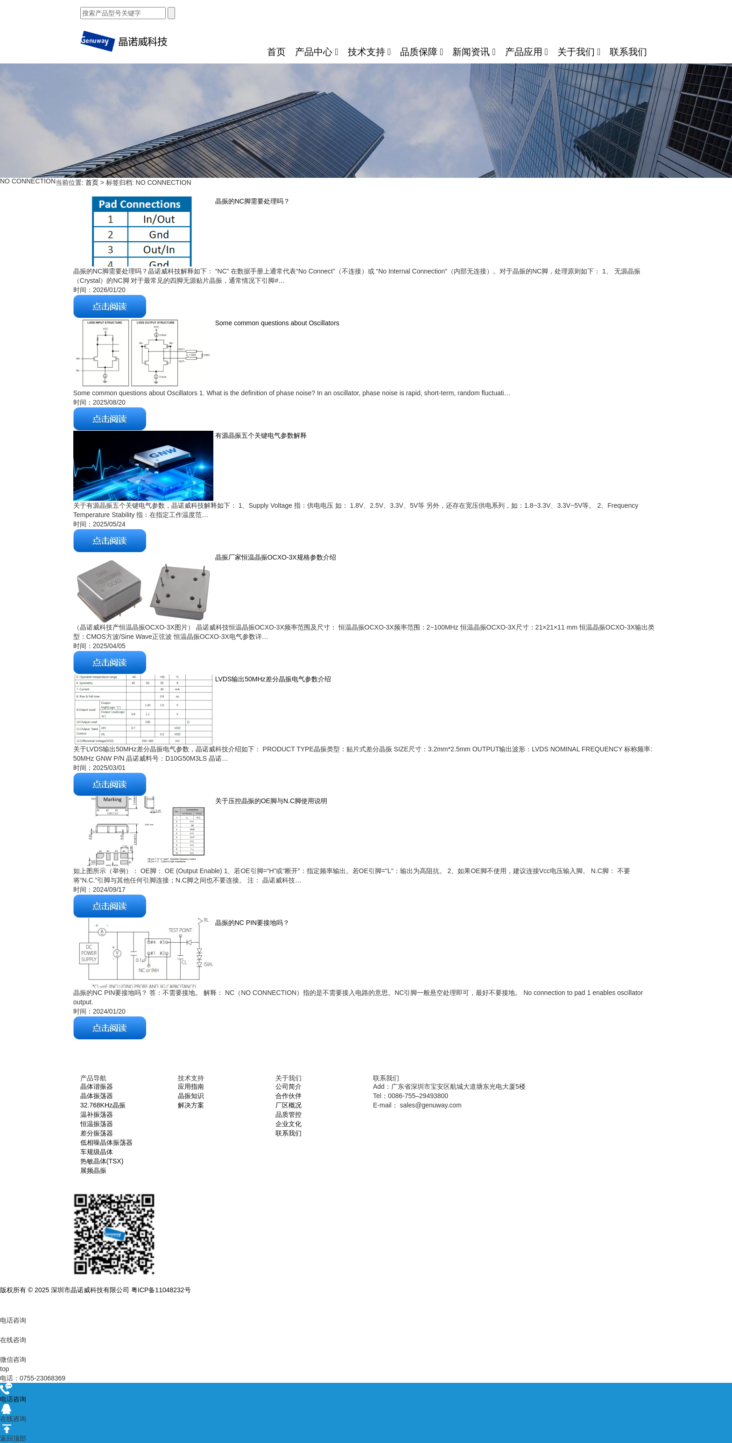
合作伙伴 (288, 1096)
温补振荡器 (96, 1114)
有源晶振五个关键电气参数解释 (260, 435)
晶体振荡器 (96, 1096)
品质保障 (421, 52)
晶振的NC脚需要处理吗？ (251, 201)
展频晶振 (93, 1170)
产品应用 (526, 52)
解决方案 (191, 1105)
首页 (276, 52)
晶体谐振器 (96, 1086)
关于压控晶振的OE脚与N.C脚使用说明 (270, 801)
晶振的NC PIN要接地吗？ (251, 922)
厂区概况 (288, 1105)
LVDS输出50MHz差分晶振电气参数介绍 (272, 679)
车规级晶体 (96, 1152)
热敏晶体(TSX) (102, 1161)
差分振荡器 (96, 1133)
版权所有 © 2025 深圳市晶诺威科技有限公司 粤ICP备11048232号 (95, 1290)
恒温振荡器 (96, 1124)
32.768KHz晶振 (103, 1105)
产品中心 (316, 52)
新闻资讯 (473, 52)
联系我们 (628, 52)
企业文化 (288, 1124)
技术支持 (369, 52)
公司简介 (288, 1086)
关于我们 (578, 52)
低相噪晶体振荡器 (106, 1142)
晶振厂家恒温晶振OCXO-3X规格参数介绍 (274, 557)
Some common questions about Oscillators (276, 323)
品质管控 (288, 1114)
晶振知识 (191, 1096)
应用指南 (191, 1086)
